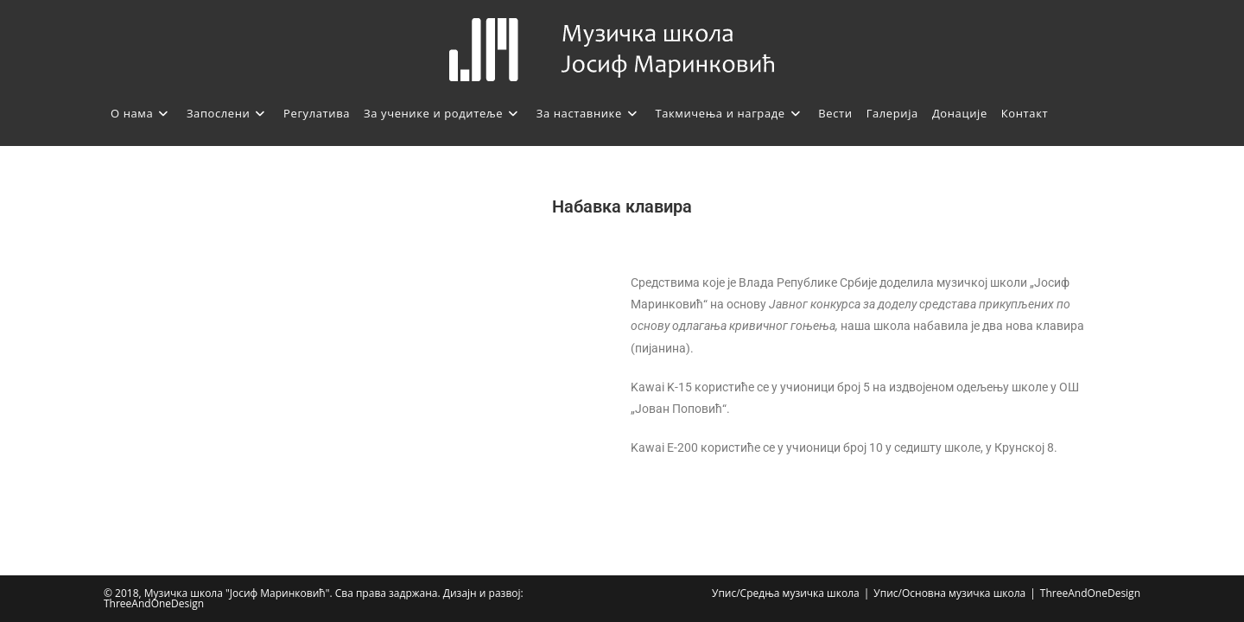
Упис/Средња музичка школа (786, 593)
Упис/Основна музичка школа (949, 593)
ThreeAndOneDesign (1090, 593)
